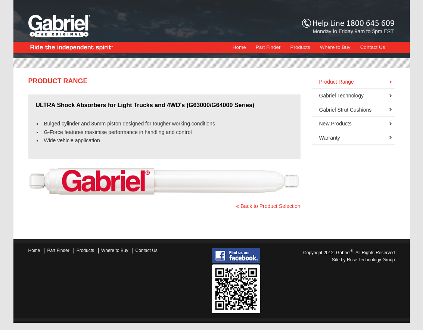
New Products (335, 124)
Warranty (329, 138)
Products (300, 47)
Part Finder (268, 47)
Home (239, 47)
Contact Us (372, 47)
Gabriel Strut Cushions (345, 110)
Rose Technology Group (371, 259)
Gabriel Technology (341, 96)
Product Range (336, 82)
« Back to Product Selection (268, 206)
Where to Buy (335, 47)
